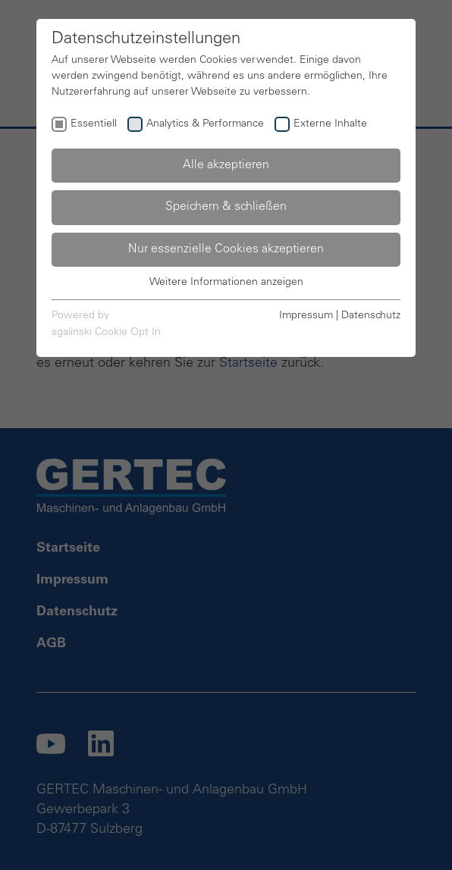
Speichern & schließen (226, 207)
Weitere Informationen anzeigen (226, 282)
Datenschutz (370, 316)
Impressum (306, 316)
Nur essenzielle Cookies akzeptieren (226, 249)
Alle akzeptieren (226, 165)
